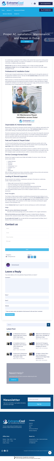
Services (9, 10)
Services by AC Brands (19, 10)
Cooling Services (11, 256)
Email (6, 300)
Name (7, 295)
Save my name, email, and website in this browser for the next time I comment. (24, 311)
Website (7, 306)
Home (3, 10)
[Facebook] (35, 4)
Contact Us (16, 14)
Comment (7, 277)
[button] (29, 257)
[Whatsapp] (32, 4)
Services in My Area (7, 14)
